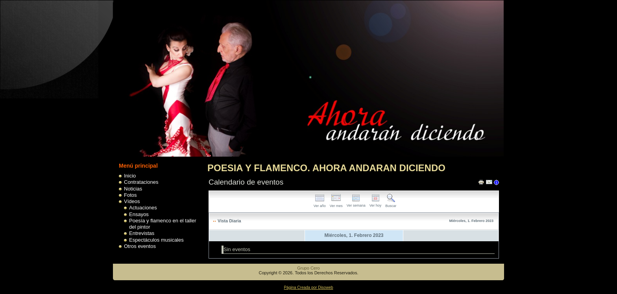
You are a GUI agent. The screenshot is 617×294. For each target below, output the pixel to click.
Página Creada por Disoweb (308, 287)
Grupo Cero (308, 268)
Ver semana (356, 203)
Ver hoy (375, 203)
